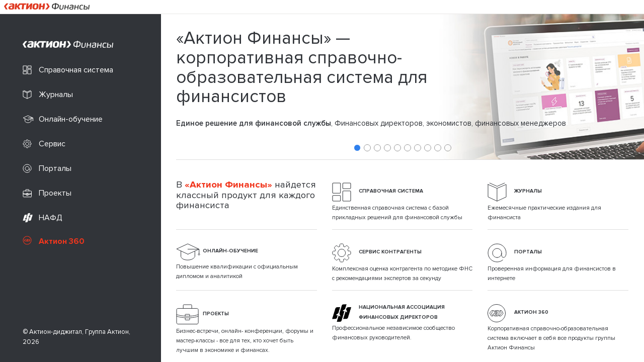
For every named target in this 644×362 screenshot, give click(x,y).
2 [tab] (367, 147)
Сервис (44, 144)
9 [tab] (437, 147)
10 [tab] (447, 147)
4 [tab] (387, 147)
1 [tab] (357, 147)
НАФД (42, 218)
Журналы (48, 95)
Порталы (47, 168)
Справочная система (68, 70)
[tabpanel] (402, 86)
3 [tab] (377, 147)
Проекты (47, 193)
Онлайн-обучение (63, 119)
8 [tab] (427, 147)
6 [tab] (407, 147)
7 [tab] (417, 147)
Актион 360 (54, 241)
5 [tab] (397, 147)
